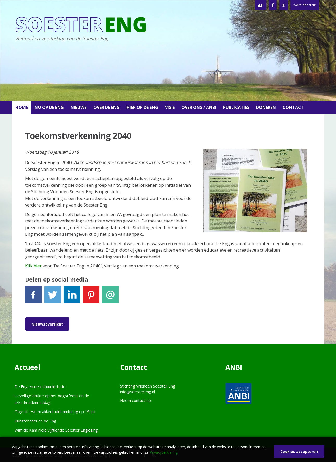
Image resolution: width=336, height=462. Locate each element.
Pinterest (91, 297)
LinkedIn (72, 297)
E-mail (110, 297)
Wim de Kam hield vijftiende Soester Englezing (56, 430)
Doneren (266, 107)
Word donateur (304, 5)
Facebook (33, 297)
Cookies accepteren (299, 451)
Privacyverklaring (164, 452)
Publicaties (236, 107)
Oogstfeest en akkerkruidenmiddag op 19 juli (55, 411)
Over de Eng (106, 107)
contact (138, 400)
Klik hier (34, 266)
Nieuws (79, 107)
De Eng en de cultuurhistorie (40, 386)
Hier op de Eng (142, 107)
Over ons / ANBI (198, 107)
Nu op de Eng (49, 107)
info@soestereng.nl (137, 391)
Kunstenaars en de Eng (35, 420)
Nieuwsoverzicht (47, 324)
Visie (170, 107)
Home (21, 107)
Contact (293, 107)
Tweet (52, 297)
